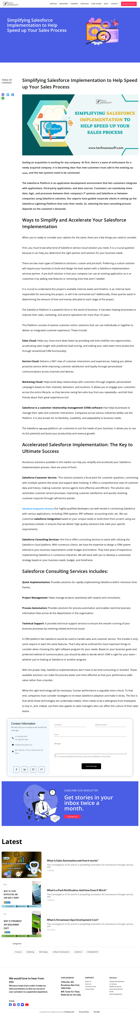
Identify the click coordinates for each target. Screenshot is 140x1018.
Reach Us (88, 981)
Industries (63, 4)
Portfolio (84, 4)
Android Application (115, 994)
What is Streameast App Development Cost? (83, 919)
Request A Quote (128, 4)
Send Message (91, 766)
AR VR (111, 992)
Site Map (97, 1012)
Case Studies (96, 4)
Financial (18, 952)
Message (57, 743)
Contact (114, 4)
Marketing (30, 952)
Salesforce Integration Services (37, 508)
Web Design (43, 952)
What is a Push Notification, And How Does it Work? (87, 890)
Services (53, 4)
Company (74, 4)
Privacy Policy (106, 756)
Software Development (61, 952)
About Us (88, 984)
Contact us (74, 816)
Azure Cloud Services (116, 989)
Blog (106, 4)
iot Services (113, 984)
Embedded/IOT (92, 952)
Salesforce (78, 952)
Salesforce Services (115, 986)
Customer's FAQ (90, 986)
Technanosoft (69, 1012)
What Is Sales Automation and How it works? (83, 860)
